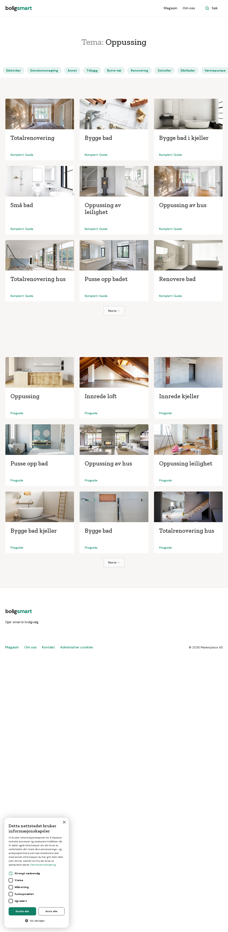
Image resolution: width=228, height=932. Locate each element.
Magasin (170, 8)
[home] (18, 8)
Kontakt (48, 647)
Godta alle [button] (22, 911)
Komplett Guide (22, 155)
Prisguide (17, 413)
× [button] (64, 822)
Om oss (189, 8)
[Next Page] (114, 310)
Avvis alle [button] (51, 911)
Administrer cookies (76, 647)
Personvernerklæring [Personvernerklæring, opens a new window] (43, 864)
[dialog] (36, 873)
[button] (37, 920)
